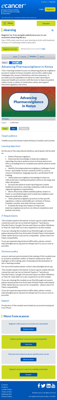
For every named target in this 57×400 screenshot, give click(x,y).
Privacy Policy (6, 396)
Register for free (10, 49)
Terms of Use (6, 392)
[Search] (53, 30)
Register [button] (50, 9)
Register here (28, 329)
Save (13, 129)
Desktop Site (6, 394)
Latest (15, 57)
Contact (4, 385)
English (44, 2)
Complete (24, 129)
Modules (33, 56)
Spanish (52, 2)
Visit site (28, 344)
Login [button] (41, 9)
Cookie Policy (6, 389)
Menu (8, 23)
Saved (42, 57)
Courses (23, 57)
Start (5, 129)
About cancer (28, 359)
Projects (4, 387)
